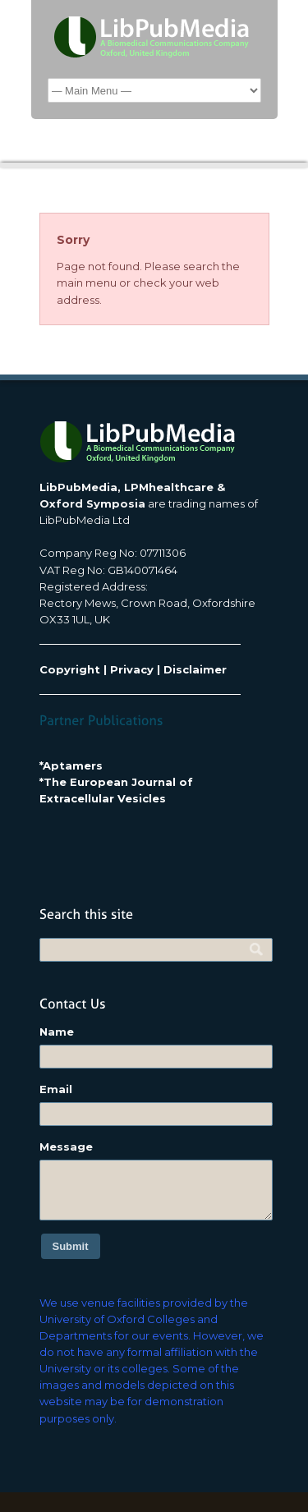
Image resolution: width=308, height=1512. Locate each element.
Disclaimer (195, 669)
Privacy (132, 669)
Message (66, 1146)
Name (56, 1031)
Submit (71, 1246)
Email (55, 1089)
